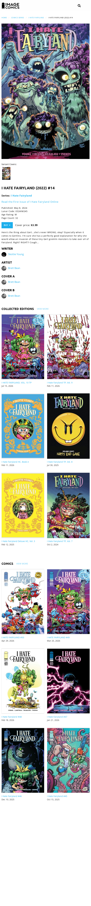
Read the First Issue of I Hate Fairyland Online (30, 201)
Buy (7, 225)
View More (43, 308)
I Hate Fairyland (36, 17)
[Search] (79, 5)
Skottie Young (16, 254)
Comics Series (17, 17)
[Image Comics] (11, 5)
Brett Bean (14, 268)
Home (4, 17)
